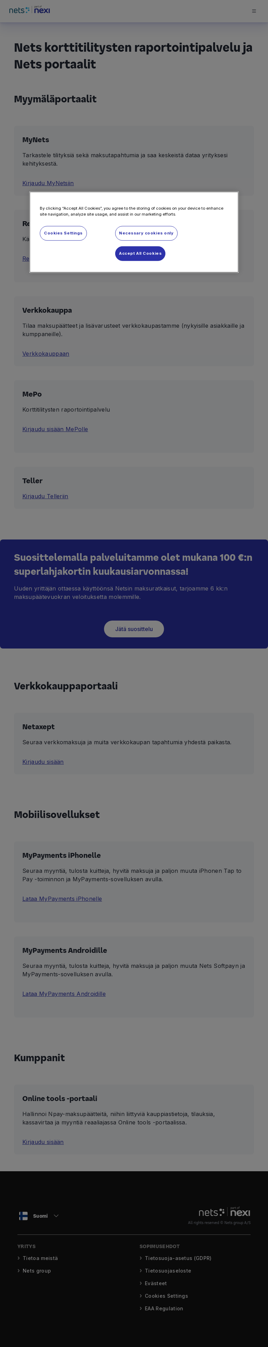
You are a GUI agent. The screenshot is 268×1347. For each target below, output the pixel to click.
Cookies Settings (63, 233)
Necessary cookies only (146, 233)
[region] (134, 232)
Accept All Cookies (140, 253)
